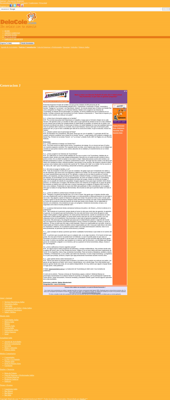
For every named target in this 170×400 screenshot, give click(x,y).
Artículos (74, 47)
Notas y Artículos (11, 348)
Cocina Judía (9, 328)
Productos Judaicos (11, 379)
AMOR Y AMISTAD (12, 33)
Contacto (24, 3)
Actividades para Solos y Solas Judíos (18, 308)
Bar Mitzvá (9, 391)
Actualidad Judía (6, 338)
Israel (7, 334)
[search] (80, 9)
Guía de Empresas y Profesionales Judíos (19, 375)
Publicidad (16, 3)
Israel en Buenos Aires (13, 363)
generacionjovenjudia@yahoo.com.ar (91, 292)
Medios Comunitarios (8, 354)
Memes (7, 324)
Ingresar (3, 1)
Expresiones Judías (11, 330)
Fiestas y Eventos (6, 385)
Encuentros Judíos (11, 304)
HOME (7, 31)
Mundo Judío (5, 316)
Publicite (8, 381)
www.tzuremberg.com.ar (56, 269)
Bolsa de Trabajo (11, 373)
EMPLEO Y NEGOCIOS (14, 39)
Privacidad (43, 3)
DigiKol (83, 399)
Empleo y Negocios (7, 369)
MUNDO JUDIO (11, 35)
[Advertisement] (85, 65)
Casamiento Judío (11, 389)
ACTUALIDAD (10, 37)
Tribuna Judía (9, 361)
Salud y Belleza (10, 312)
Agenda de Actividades (9, 47)
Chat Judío (8, 306)
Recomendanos (5, 3)
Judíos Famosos (10, 332)
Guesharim (8, 365)
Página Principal (118, 126)
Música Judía (9, 322)
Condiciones (33, 3)
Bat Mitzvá (9, 393)
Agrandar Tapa (118, 130)
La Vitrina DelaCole (12, 377)
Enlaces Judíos (84, 47)
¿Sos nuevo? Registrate (15, 1)
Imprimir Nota (118, 133)
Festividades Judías (11, 320)
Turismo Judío (10, 326)
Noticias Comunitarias (27, 47)
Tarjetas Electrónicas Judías (14, 302)
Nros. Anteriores (118, 128)
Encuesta (66, 47)
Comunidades (9, 357)
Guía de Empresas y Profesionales (49, 47)
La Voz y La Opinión (12, 359)
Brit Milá (8, 395)
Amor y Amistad (6, 298)
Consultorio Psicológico (13, 310)
